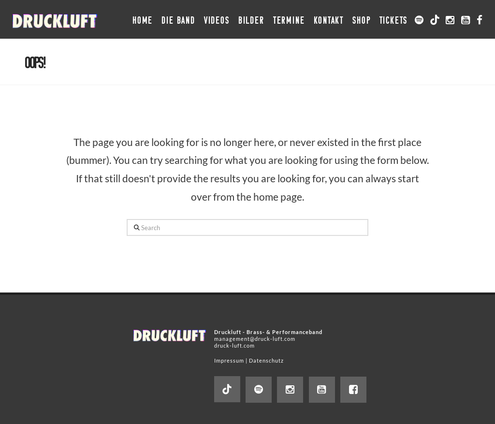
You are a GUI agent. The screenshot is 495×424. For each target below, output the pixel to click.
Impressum (229, 360)
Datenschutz (266, 360)
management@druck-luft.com (254, 339)
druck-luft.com (234, 345)
